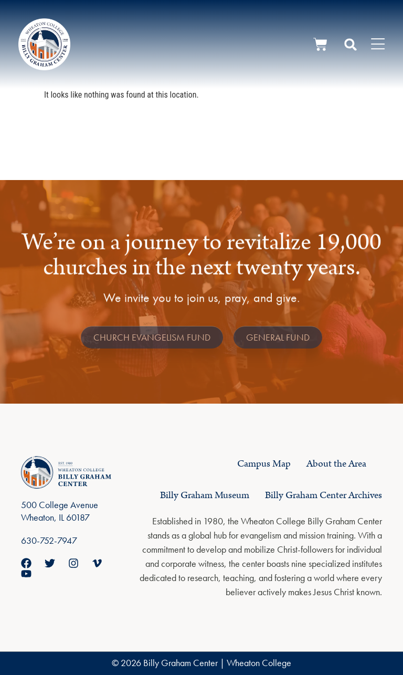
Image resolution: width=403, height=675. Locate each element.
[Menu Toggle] (378, 44)
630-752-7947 (49, 540)
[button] (350, 45)
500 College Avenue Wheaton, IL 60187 (59, 511)
